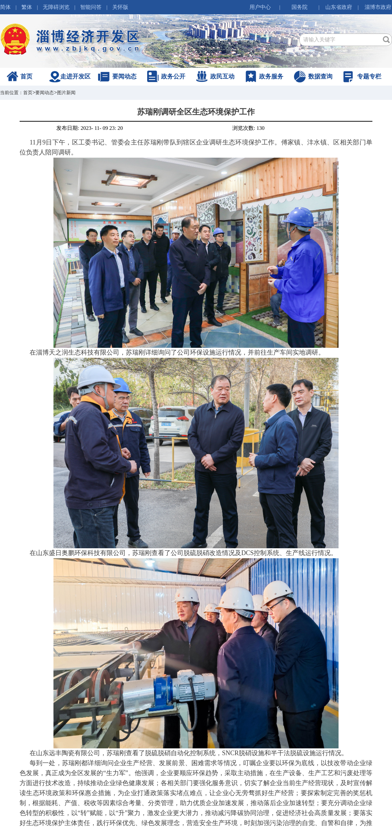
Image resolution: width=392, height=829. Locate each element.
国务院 (300, 7)
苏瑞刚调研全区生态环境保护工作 (196, 111)
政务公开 (173, 76)
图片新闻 (66, 92)
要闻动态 (124, 76)
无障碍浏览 (56, 7)
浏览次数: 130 (248, 128)
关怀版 (120, 7)
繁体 (26, 7)
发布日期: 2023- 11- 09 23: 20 (89, 128)
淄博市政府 (378, 7)
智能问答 (91, 7)
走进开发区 (75, 76)
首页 (26, 76)
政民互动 (222, 76)
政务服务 (271, 76)
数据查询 (320, 76)
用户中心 (260, 7)
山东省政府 (338, 7)
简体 (5, 7)
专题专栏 (369, 76)
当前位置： (11, 92)
